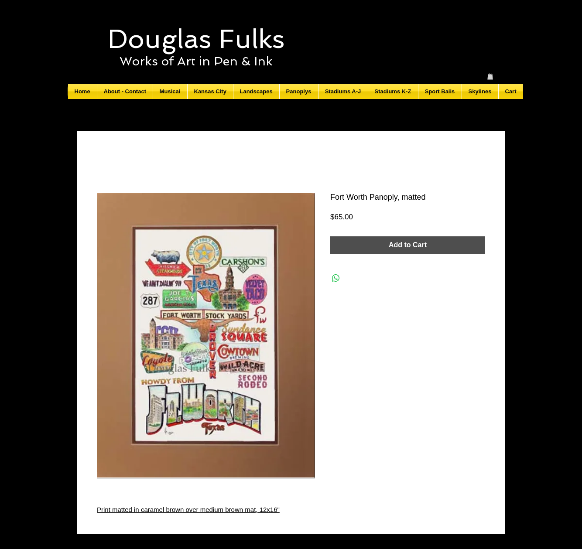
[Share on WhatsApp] (336, 278)
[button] (490, 76)
